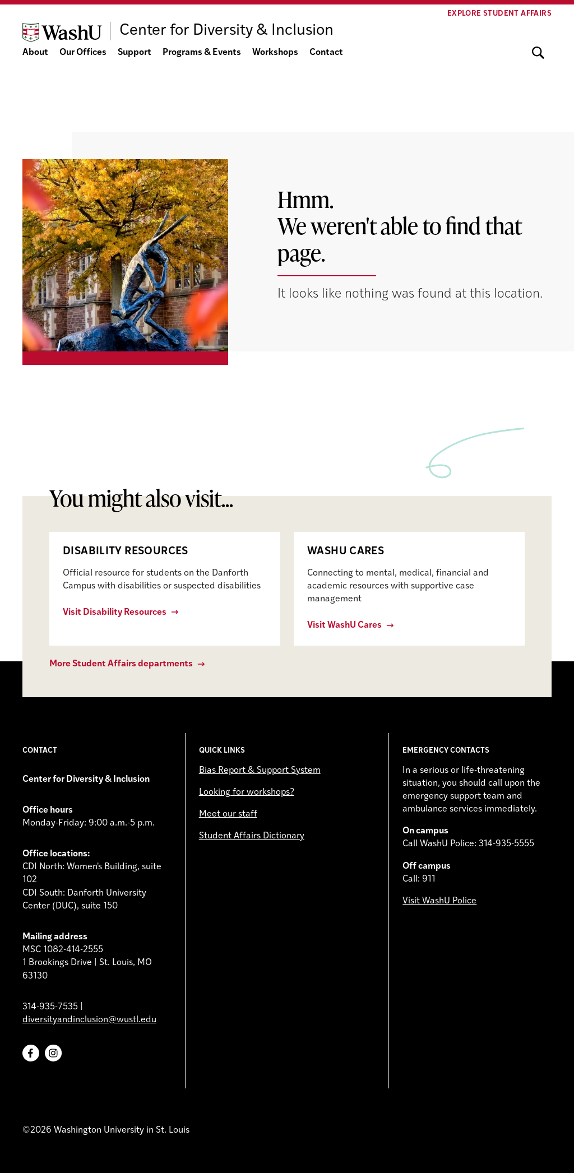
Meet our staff (228, 814)
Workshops (275, 52)
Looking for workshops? (246, 792)
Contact (326, 52)
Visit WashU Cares (344, 625)
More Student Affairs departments (121, 664)
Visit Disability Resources (114, 612)
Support (134, 52)
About (35, 52)
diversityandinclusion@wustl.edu (89, 1020)
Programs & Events (202, 52)
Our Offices (83, 52)
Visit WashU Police (439, 901)
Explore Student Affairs (499, 13)
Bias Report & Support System (260, 770)
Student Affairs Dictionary (251, 836)
